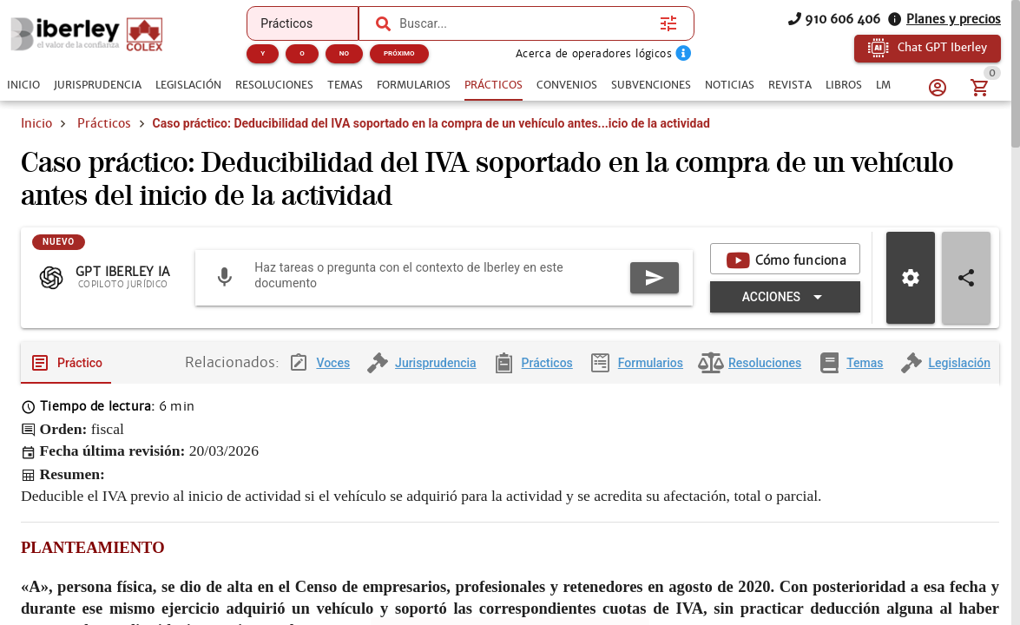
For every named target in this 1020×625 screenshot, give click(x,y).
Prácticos (104, 123)
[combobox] (525, 23)
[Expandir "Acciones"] (785, 296)
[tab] (23, 85)
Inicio (36, 123)
